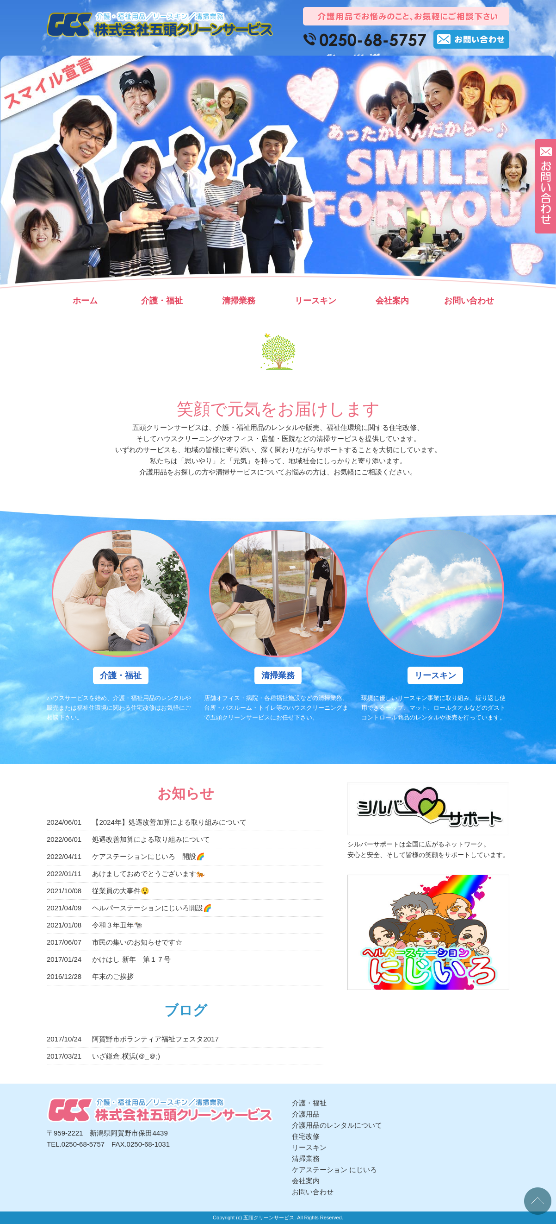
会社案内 (392, 300)
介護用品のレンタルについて (337, 1125)
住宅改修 (306, 1136)
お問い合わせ (469, 300)
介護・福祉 (162, 300)
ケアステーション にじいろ (334, 1170)
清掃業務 (238, 300)
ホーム (85, 300)
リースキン (315, 300)
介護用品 (306, 1114)
